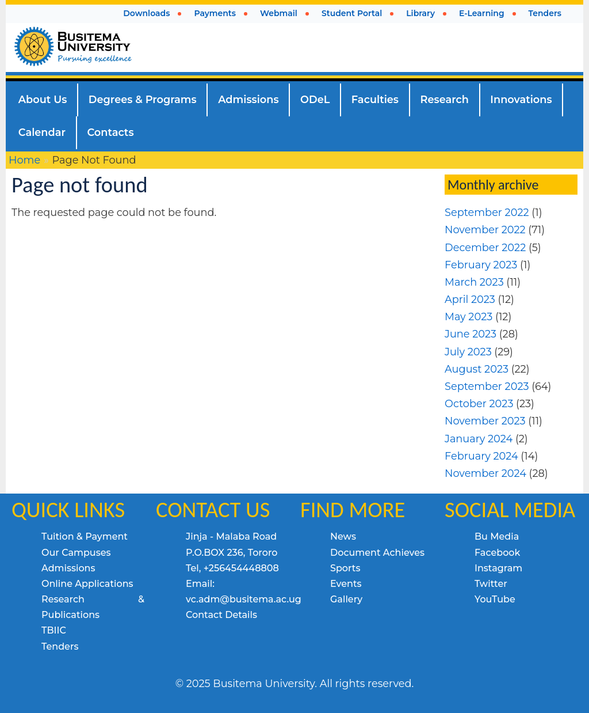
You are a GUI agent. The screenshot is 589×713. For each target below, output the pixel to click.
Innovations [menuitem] (521, 99)
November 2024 (485, 473)
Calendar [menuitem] (42, 132)
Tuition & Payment (84, 536)
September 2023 (487, 386)
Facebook (497, 552)
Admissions (68, 568)
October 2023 (479, 403)
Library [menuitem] (420, 13)
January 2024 (478, 439)
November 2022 (485, 229)
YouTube (495, 599)
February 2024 (481, 456)
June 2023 (470, 334)
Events (346, 583)
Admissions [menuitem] (248, 99)
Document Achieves (377, 552)
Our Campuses (76, 552)
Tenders (59, 646)
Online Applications (87, 583)
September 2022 (487, 212)
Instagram (498, 568)
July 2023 (468, 352)
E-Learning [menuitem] (481, 13)
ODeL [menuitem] (315, 99)
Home (24, 160)
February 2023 (481, 265)
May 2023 (468, 316)
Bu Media (497, 536)
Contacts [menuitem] (110, 132)
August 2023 (476, 369)
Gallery (346, 599)
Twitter (491, 583)
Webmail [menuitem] (278, 13)
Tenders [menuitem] (545, 13)
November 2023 (485, 421)
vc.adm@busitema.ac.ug (243, 599)
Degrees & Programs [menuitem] (143, 99)
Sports (345, 568)
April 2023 (470, 299)
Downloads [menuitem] (146, 13)
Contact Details (221, 614)
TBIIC (53, 630)
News (343, 536)
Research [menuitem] (444, 99)
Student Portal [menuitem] (352, 13)
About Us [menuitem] (42, 99)
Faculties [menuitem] (375, 99)
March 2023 (474, 282)
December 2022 (485, 247)
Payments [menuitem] (215, 13)
